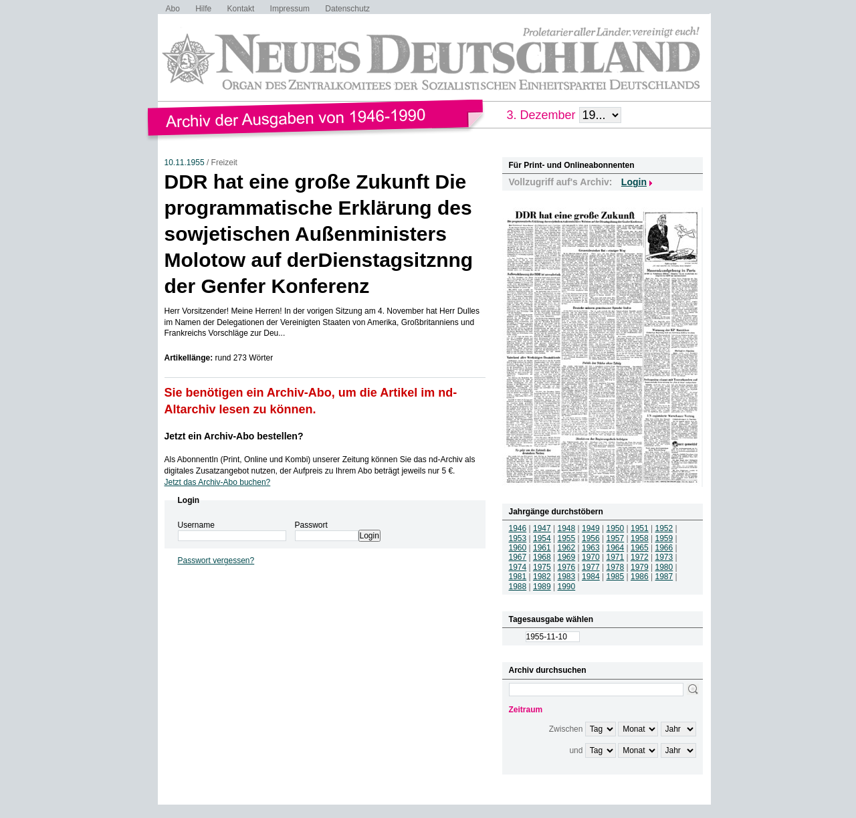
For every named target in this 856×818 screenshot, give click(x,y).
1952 (664, 528)
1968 (542, 557)
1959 (664, 538)
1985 (616, 576)
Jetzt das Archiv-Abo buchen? (218, 482)
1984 (591, 576)
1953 (518, 538)
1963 (591, 547)
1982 (542, 576)
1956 (591, 538)
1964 (616, 547)
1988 (518, 586)
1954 (542, 538)
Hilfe (203, 8)
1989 (542, 586)
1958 (640, 538)
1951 (640, 528)
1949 (591, 528)
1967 (518, 557)
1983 (567, 576)
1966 (664, 547)
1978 (616, 567)
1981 (518, 576)
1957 (616, 538)
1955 (567, 538)
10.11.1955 (185, 162)
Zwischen (566, 729)
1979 (640, 567)
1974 (518, 567)
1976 (567, 567)
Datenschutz (347, 8)
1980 (664, 567)
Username (196, 525)
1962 (567, 547)
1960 (518, 547)
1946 (518, 528)
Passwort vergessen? (216, 560)
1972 (640, 557)
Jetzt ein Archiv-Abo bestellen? (234, 436)
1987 (664, 576)
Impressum (290, 8)
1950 (616, 528)
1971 (616, 557)
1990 (567, 586)
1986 (640, 576)
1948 (567, 528)
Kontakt (241, 8)
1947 (542, 528)
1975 (542, 567)
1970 (591, 557)
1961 (542, 547)
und (575, 750)
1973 (664, 557)
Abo (173, 8)
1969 (567, 557)
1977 (591, 567)
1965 (640, 547)
